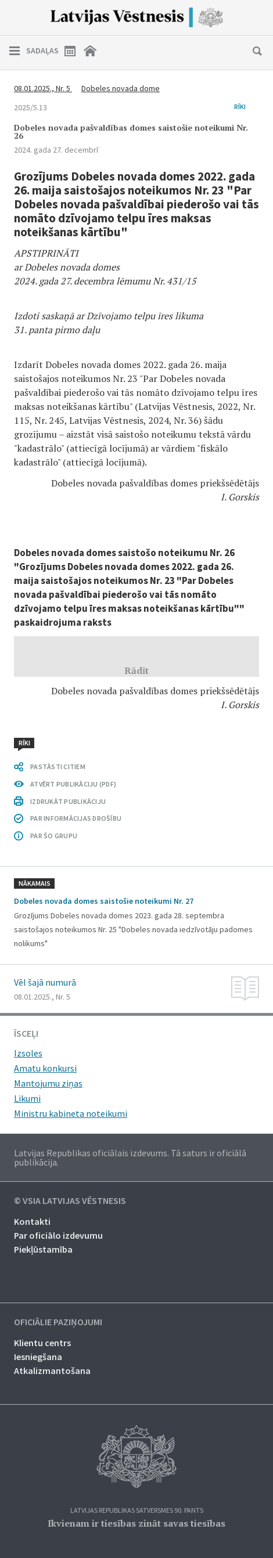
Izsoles (28, 1053)
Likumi (27, 1098)
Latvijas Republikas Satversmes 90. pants (136, 1510)
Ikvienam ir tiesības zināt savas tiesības (136, 1523)
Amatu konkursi (45, 1068)
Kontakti (32, 1221)
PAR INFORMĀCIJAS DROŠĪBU (75, 818)
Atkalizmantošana (52, 1370)
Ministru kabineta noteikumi (70, 1113)
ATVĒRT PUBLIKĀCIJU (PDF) (73, 784)
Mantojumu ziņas (48, 1083)
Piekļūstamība (43, 1249)
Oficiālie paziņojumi (58, 1322)
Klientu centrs (42, 1342)
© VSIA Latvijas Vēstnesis (70, 1201)
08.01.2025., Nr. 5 (43, 88)
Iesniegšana (38, 1356)
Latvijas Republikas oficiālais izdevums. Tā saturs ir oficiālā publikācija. (130, 1157)
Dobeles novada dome (120, 88)
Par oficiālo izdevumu (58, 1235)
